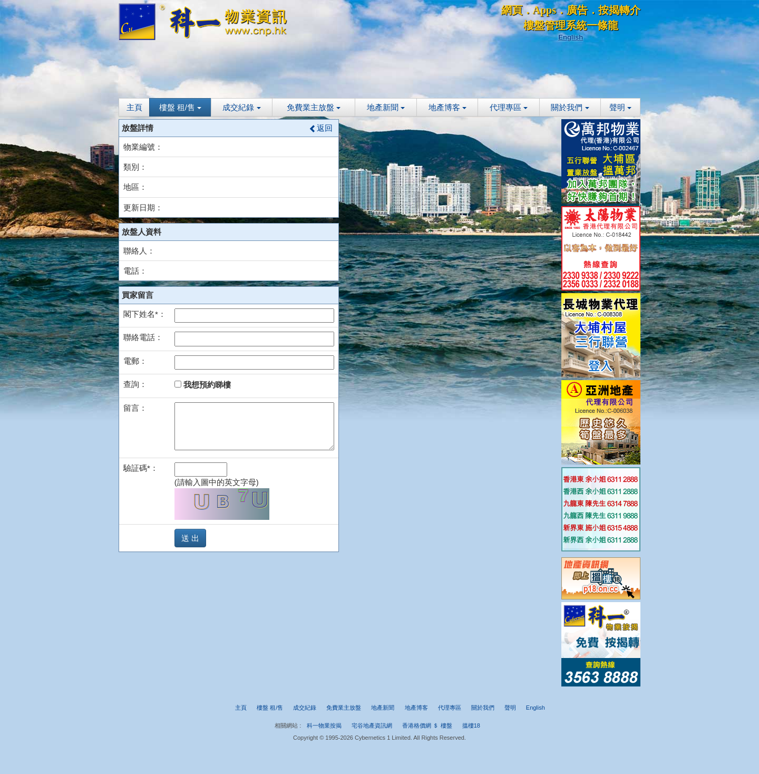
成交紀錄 (241, 107)
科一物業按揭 (324, 725)
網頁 (511, 10)
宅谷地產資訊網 (372, 725)
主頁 (134, 107)
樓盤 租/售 (180, 107)
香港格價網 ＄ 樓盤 (427, 725)
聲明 (620, 107)
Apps (544, 10)
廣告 (577, 10)
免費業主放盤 (313, 107)
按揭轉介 (619, 10)
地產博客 (447, 107)
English (570, 37)
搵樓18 (471, 725)
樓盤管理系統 (555, 25)
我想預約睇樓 (202, 384)
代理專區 (509, 107)
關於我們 (570, 107)
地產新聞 (386, 107)
